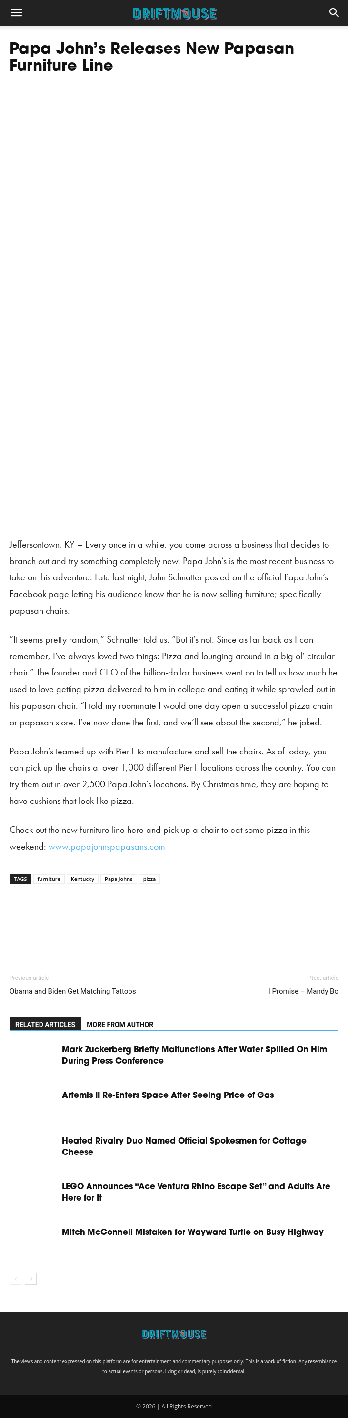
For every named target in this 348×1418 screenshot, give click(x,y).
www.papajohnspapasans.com (107, 846)
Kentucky (82, 878)
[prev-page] (15, 1279)
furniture (49, 878)
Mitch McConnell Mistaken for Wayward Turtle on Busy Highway (193, 1233)
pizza (149, 878)
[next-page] (31, 1279)
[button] (16, 13)
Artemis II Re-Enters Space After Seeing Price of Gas (168, 1096)
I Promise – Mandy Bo (303, 991)
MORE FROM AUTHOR (120, 1024)
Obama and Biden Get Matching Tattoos (73, 991)
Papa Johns (119, 878)
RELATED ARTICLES (45, 1024)
